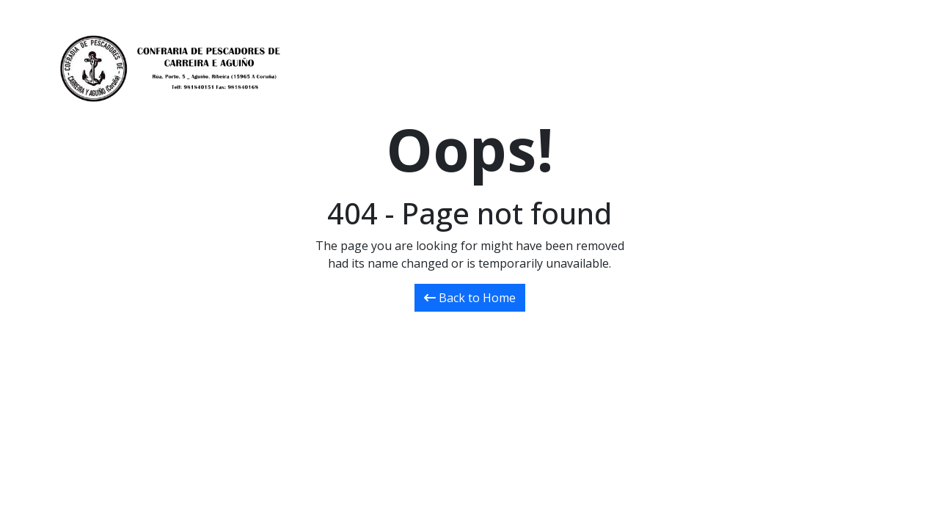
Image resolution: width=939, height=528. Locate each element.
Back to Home (470, 298)
